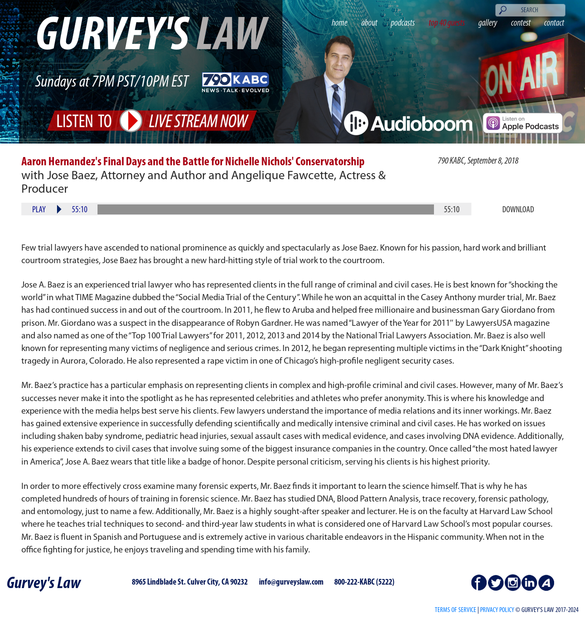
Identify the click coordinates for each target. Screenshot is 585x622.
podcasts (403, 23)
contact (554, 23)
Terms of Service (455, 610)
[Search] (530, 10)
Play (39, 210)
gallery (487, 23)
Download (518, 210)
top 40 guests (447, 23)
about (369, 23)
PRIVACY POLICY (497, 610)
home (339, 23)
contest (521, 23)
